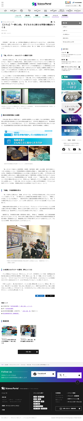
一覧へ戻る (28, 352)
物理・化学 (37, 10)
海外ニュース (59, 400)
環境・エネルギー (9, 33)
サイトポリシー (5, 418)
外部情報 (64, 15)
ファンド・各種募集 (73, 396)
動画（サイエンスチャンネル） (11, 406)
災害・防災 (69, 10)
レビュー (65, 26)
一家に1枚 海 (26, 310)
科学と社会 (77, 10)
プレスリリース (59, 395)
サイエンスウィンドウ (68, 40)
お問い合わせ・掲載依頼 (69, 408)
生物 (5, 10)
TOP (2, 364)
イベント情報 (71, 393)
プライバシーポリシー (16, 418)
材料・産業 (53, 10)
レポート (65, 29)
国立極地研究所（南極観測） (11, 313)
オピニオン (65, 37)
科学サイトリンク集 (73, 399)
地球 (21, 10)
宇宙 (29, 10)
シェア (40, 295)
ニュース (18, 15)
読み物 (28, 15)
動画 (36, 15)
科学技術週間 (9, 308)
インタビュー (66, 33)
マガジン (58, 402)
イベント (55, 15)
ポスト (50, 295)
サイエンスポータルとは (75, 402)
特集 (46, 15)
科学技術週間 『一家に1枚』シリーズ (21, 305)
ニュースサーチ (59, 397)
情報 (45, 10)
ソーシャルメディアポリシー (30, 418)
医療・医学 (13, 10)
